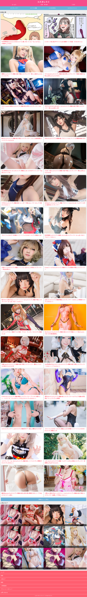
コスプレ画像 (33, 8)
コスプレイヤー (14, 8)
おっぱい (14, 4)
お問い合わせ (4, 592)
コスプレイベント (72, 8)
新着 (2, 575)
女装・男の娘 (44, 4)
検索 (2, 582)
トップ (2, 572)
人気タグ (3, 579)
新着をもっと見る (43, 499)
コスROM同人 (52, 8)
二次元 (73, 4)
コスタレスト (43, 2)
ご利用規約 (4, 585)
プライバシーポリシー (6, 589)
